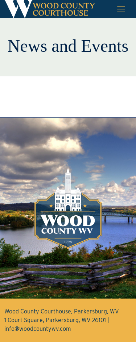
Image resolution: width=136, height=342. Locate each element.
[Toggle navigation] (121, 9)
